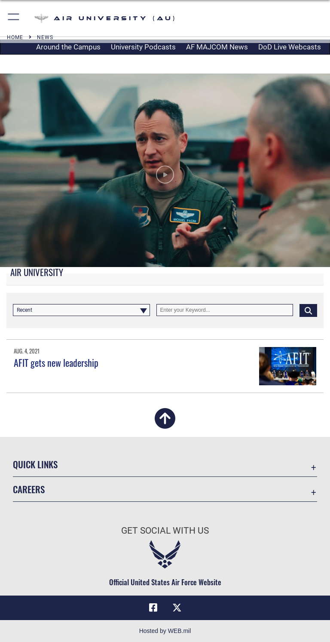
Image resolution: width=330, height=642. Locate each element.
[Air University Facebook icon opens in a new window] (153, 607)
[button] (14, 18)
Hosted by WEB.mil (165, 630)
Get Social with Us (165, 530)
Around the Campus (68, 47)
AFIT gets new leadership (56, 362)
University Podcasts (143, 47)
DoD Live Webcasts (289, 47)
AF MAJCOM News (217, 47)
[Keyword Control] (224, 310)
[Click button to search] (308, 310)
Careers (29, 489)
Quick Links (35, 464)
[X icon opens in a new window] (177, 607)
